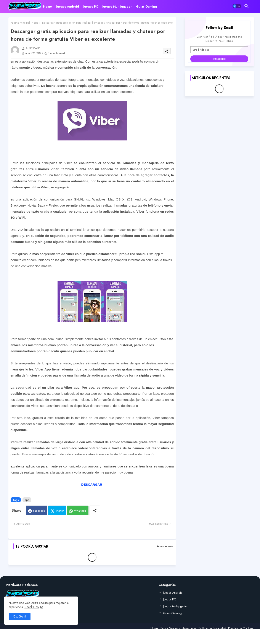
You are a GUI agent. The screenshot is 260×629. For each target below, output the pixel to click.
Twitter (60, 511)
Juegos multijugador (117, 6)
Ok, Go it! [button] (19, 616)
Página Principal (20, 23)
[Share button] (95, 510)
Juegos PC (90, 6)
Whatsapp (80, 511)
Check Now (31, 607)
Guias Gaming (146, 6)
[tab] (47, 6)
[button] (237, 6)
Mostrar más (165, 546)
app (36, 23)
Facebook (39, 511)
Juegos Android (67, 6)
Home (47, 6)
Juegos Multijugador (175, 606)
